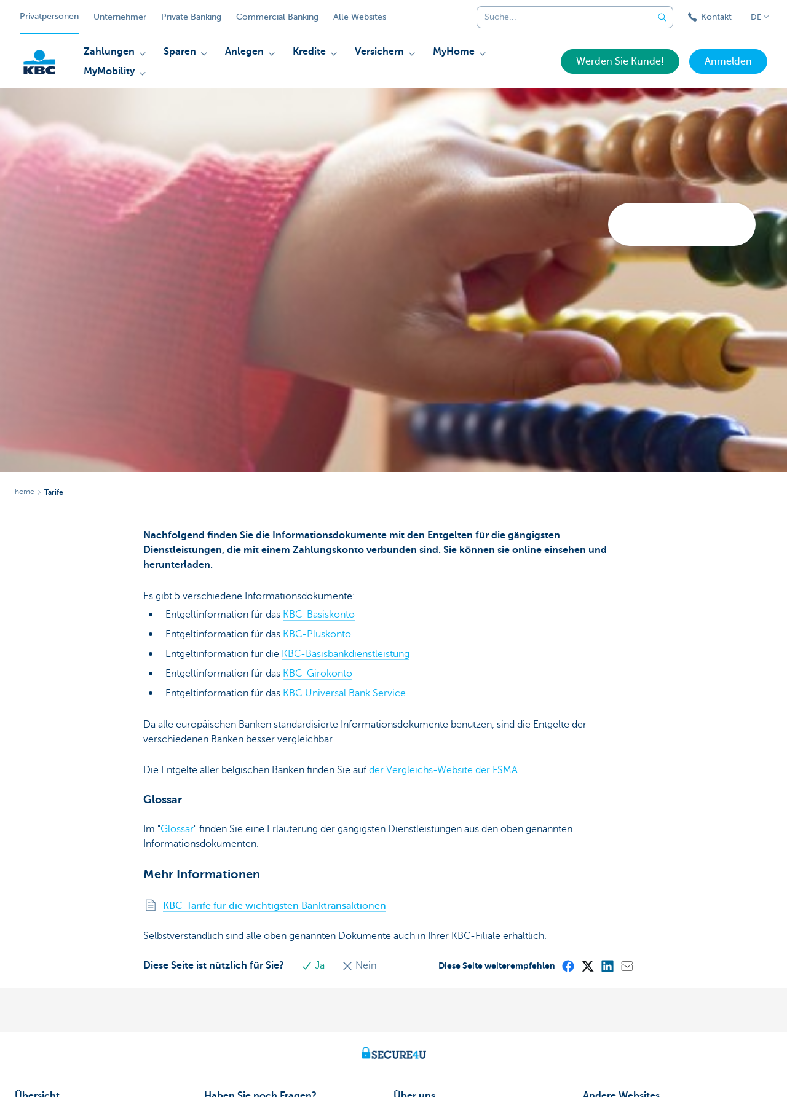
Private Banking (191, 17)
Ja (314, 965)
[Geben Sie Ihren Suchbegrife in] (662, 17)
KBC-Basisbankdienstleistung (345, 653)
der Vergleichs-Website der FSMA (443, 770)
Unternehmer (119, 17)
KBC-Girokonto (317, 673)
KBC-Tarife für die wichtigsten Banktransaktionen (274, 905)
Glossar (177, 829)
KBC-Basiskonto (319, 614)
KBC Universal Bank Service (344, 693)
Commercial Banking (277, 17)
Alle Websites (359, 17)
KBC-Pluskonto (317, 634)
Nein (359, 965)
